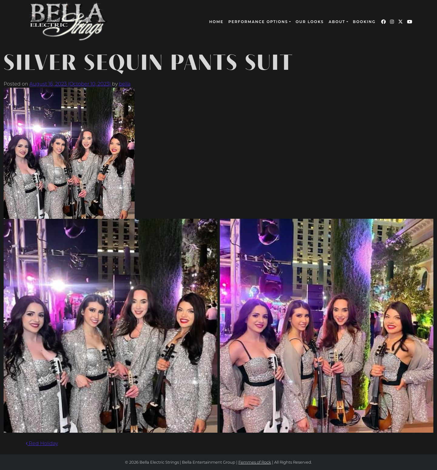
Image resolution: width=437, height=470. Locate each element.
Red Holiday (42, 443)
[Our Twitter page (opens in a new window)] (400, 22)
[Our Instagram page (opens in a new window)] (391, 22)
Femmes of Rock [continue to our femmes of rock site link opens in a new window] (254, 462)
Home (216, 21)
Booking (364, 21)
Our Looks (310, 21)
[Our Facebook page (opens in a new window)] (383, 22)
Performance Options (258, 21)
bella (124, 84)
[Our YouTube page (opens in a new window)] (409, 22)
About (337, 21)
